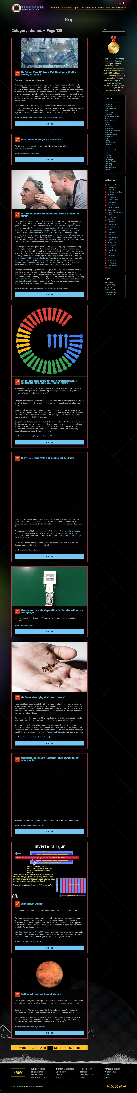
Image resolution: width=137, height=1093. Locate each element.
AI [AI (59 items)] (109, 59)
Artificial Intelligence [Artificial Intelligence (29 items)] (110, 61)
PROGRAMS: (107, 1075)
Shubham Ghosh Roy (115, 192)
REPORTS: (58, 1075)
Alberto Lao (111, 235)
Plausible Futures (110, 292)
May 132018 (17, 904)
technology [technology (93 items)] (119, 88)
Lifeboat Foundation (23, 1086)
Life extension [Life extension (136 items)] (117, 78)
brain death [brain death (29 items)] (106, 68)
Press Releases (121, 8)
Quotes (108, 8)
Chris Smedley (112, 265)
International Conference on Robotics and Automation (45, 732)
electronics (36, 153)
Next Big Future (110, 290)
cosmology (108, 166)
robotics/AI (60, 117)
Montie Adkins (112, 260)
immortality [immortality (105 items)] (112, 75)
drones (44, 117)
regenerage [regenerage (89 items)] (118, 83)
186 (70, 1048)
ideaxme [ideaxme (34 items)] (105, 76)
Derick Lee (111, 232)
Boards (63, 8)
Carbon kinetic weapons (32, 904)
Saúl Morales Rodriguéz (112, 188)
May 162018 (17, 759)
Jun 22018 (17, 382)
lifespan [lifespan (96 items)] (106, 81)
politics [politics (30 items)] (107, 83)
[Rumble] (124, 1086)
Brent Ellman (112, 250)
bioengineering (110, 142)
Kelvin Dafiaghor (113, 207)
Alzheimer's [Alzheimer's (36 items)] (113, 59)
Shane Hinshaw (24, 737)
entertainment (36, 550)
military (50, 288)
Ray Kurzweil (109, 112)
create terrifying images (59, 228)
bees (106, 138)
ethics (35, 288)
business (40, 117)
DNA (106, 110)
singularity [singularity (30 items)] (122, 85)
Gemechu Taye (113, 205)
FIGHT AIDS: (34, 1075)
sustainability (45, 737)
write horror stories (42, 228)
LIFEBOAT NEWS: (60, 1069)
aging (107, 122)
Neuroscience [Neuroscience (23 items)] (122, 81)
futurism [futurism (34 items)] (122, 70)
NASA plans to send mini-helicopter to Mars (41, 994)
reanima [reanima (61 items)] (111, 83)
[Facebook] (108, 1086)
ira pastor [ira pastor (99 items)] (108, 78)
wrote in (60, 249)
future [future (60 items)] (118, 70)
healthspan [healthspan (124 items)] (116, 73)
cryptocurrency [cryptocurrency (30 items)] (116, 68)
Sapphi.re (41, 1086)
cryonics (107, 170)
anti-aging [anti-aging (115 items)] (120, 59)
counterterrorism (110, 168)
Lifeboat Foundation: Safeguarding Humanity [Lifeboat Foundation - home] (27, 8)
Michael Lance (23, 1027)
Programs (69, 8)
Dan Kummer (112, 217)
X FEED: (33, 1072)
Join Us (94, 8)
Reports (76, 8)
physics (54, 288)
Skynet (107, 118)
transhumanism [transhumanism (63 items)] (110, 90)
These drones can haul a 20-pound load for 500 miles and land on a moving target (52, 612)
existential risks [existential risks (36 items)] (107, 70)
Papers (82, 8)
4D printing (108, 106)
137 (40, 1048)
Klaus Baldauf (23, 825)
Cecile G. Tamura (113, 227)
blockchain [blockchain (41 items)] (121, 66)
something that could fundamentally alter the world (34, 258)
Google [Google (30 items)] (104, 73)
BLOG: (57, 1072)
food (34, 737)
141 (60, 1048)
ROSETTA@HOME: (36, 1078)
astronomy (108, 132)
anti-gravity (108, 126)
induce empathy (36, 230)
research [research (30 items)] (115, 85)
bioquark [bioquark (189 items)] (111, 63)
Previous (22, 1048)
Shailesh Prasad (24, 153)
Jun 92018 (17, 215)
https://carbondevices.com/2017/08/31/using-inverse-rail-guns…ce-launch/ (43, 932)
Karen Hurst (111, 210)
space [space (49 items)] (106, 88)
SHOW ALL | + (108, 268)
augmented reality (111, 134)
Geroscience (109, 282)
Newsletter (101, 8)
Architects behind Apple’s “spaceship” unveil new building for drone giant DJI (50, 759)
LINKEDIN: (82, 1069)
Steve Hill (111, 247)
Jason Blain (112, 258)
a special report (44, 519)
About (53, 8)
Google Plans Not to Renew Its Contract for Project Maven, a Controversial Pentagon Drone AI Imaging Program (49, 382)
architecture (109, 128)
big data (107, 140)
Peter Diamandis (110, 108)
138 (45, 1048)
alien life (107, 124)
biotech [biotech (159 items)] (118, 63)
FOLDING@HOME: (84, 1075)
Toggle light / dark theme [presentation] (124, 3)
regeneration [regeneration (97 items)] (108, 85)
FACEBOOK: (34, 1069)
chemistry (108, 158)
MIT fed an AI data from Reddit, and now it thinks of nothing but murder (50, 215)
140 (55, 1048)
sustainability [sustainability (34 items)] (112, 88)
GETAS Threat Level (18, 1072)
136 (36, 1048)
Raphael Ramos (113, 240)
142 (64, 1048)
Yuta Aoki (111, 229)
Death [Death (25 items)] (123, 68)
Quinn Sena (111, 194)
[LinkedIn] (116, 1086)
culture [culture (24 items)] (120, 68)
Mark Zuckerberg (110, 120)
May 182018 (17, 697)
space (40, 941)
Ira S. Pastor (112, 263)
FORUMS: (82, 1078)
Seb (109, 253)
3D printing (108, 104)
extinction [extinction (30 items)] (114, 70)
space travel (41, 825)
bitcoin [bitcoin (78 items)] (116, 66)
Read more (49, 124)
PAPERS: (58, 1078)
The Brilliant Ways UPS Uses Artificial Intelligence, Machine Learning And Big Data (48, 73)
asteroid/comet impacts (113, 130)
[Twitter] (112, 1086)
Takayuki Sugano (24, 288)
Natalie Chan (112, 242)
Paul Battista (112, 202)
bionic (107, 146)
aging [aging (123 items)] (106, 59)
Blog (57, 8)
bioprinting (108, 148)
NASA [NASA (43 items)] (118, 81)
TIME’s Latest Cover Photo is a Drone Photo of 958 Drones (47, 458)
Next (78, 1048)
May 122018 (17, 994)
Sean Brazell (112, 245)
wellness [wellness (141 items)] (118, 90)
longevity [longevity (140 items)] (113, 81)
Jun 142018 (17, 73)
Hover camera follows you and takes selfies (41, 140)
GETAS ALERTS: (107, 1069)
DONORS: (82, 1072)
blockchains (109, 154)
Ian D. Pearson (23, 941)
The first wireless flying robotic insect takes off (43, 697)
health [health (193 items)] (109, 73)
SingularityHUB (110, 295)
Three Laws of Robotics (65, 239)
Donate (88, 8)
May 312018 (17, 458)
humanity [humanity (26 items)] (123, 73)
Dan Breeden (112, 197)
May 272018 (17, 611)
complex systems (110, 162)
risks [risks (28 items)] (118, 85)
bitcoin (107, 152)
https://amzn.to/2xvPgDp (24, 148)
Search (123, 33)
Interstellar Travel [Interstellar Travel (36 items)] (121, 76)
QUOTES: (106, 1078)
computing (108, 164)
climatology (109, 160)
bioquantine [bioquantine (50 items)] (118, 61)
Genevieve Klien (24, 117)
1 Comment (66, 288)
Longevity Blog (110, 285)
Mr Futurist (108, 287)
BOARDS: (106, 1072)
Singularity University (112, 116)
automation (109, 136)
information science (52, 117)
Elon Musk (108, 114)
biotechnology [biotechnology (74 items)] (108, 66)
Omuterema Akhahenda (111, 221)
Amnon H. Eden (23, 436)
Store (113, 8)
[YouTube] (120, 1086)
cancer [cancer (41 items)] (110, 68)
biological (108, 144)
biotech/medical (33, 117)
